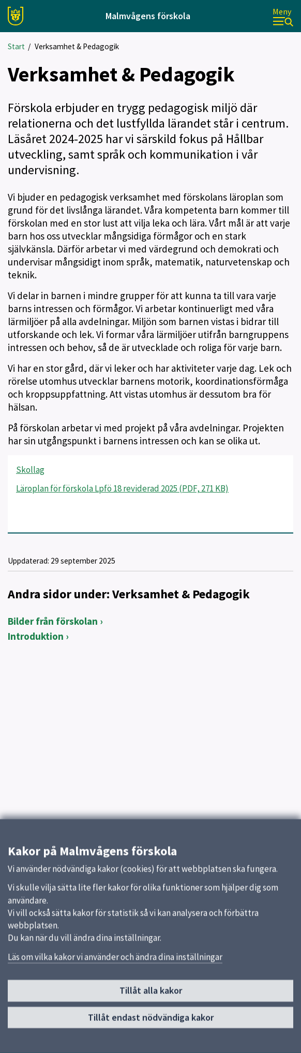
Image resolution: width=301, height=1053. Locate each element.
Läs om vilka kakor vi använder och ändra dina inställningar (115, 960)
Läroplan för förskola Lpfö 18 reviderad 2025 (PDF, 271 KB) (122, 488)
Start (16, 46)
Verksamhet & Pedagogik (77, 46)
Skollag (30, 469)
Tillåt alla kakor (150, 994)
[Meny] (283, 16)
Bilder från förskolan (53, 621)
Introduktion (36, 636)
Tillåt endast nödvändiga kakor (151, 1021)
